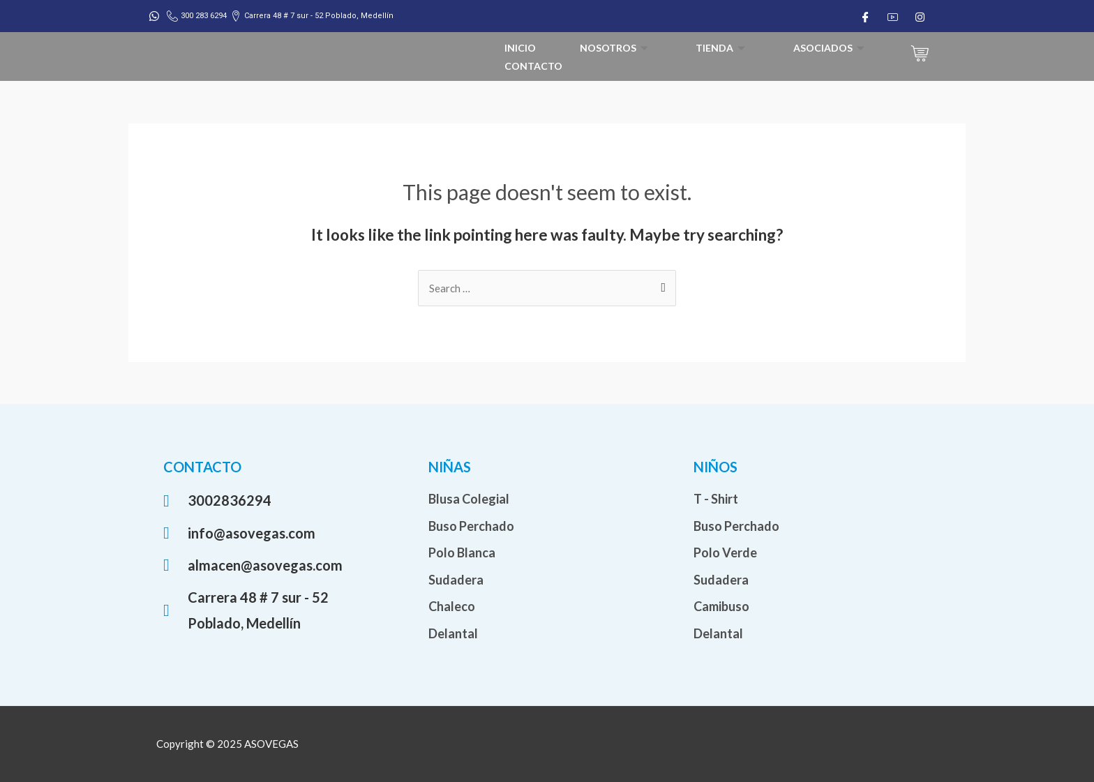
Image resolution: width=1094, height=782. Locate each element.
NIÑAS (449, 466)
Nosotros (616, 48)
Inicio (520, 48)
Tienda (722, 48)
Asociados (830, 48)
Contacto (533, 66)
